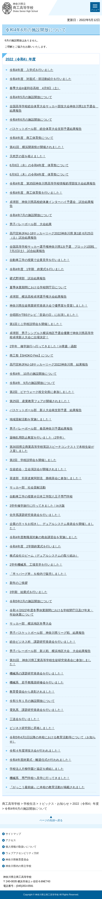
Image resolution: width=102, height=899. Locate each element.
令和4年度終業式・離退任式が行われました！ (40, 759)
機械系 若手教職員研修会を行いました (37, 682)
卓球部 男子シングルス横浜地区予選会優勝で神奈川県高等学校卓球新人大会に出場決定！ (52, 335)
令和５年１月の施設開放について (32, 701)
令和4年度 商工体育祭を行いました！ (36, 192)
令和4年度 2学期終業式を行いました (35, 546)
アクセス (11, 840)
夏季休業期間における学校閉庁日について (38, 287)
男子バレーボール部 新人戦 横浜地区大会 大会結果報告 (50, 651)
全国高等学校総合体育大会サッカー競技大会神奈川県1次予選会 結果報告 (53, 108)
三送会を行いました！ (25, 719)
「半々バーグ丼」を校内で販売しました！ (38, 573)
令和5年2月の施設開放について (31, 601)
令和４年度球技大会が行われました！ (35, 750)
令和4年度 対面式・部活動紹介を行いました (40, 79)
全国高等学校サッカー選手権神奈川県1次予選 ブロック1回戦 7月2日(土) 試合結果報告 (53, 249)
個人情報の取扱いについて (21, 846)
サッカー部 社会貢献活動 (28, 487)
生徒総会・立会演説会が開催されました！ (38, 469)
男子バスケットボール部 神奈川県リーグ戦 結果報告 (47, 632)
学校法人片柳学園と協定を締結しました (37, 768)
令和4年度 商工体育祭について (31, 137)
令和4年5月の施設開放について (31, 97)
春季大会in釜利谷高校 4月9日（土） (35, 88)
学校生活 (30, 803)
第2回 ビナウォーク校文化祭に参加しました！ (42, 392)
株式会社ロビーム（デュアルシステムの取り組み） (44, 555)
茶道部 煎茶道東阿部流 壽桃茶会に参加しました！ (46, 478)
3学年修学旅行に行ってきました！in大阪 (37, 505)
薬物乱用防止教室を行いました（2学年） (37, 437)
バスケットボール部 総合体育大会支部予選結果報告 (46, 128)
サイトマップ (13, 833)
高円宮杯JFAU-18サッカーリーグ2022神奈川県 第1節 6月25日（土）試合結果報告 (51, 235)
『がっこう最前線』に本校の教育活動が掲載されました (47, 787)
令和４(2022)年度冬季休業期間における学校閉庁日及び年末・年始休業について (51, 612)
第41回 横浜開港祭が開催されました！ (37, 147)
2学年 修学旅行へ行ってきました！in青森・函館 (43, 346)
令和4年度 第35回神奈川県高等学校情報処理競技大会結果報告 (53, 183)
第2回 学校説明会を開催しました (33, 460)
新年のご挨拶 (19, 582)
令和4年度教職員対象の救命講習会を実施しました (43, 537)
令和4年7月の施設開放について (31, 215)
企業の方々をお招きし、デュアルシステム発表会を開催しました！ (52, 526)
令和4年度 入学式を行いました (31, 70)
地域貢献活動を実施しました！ (31, 419)
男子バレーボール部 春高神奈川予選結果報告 (41, 428)
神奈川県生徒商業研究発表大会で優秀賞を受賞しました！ (49, 305)
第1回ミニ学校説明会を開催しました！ (36, 324)
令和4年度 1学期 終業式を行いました (37, 269)
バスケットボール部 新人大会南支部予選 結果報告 (46, 410)
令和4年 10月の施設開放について (33, 373)
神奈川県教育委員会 (17, 859)
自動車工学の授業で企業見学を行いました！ (40, 260)
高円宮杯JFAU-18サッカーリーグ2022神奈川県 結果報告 (49, 364)
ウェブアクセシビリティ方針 (22, 853)
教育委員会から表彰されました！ (32, 691)
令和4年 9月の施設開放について (32, 383)
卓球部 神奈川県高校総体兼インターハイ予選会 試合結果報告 (52, 204)
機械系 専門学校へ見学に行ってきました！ (40, 778)
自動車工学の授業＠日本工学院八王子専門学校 (41, 496)
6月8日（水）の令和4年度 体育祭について (39, 165)
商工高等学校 (11, 803)
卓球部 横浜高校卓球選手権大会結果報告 (38, 296)
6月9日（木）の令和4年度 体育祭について (39, 174)
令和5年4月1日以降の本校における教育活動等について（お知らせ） (53, 739)
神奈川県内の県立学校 (18, 866)
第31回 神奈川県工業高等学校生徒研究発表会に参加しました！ (50, 662)
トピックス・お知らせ (54, 803)
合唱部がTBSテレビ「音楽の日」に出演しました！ (44, 314)
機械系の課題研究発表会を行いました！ (37, 673)
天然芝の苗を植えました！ (28, 156)
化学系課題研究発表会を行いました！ (35, 515)
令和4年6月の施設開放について (31, 119)
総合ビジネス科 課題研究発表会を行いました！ (43, 641)
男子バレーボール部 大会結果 (31, 224)
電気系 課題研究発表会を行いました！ (37, 710)
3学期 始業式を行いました (28, 592)
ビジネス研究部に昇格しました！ (32, 728)
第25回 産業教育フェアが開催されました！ (40, 401)
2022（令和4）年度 (21, 59)
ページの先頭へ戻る (51, 820)
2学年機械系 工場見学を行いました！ (36, 564)
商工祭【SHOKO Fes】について (31, 355)
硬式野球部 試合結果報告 (28, 278)
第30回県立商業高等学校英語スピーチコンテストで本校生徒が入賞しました (52, 449)
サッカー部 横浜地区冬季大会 (31, 623)
